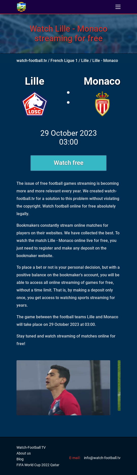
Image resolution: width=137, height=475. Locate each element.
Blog (20, 459)
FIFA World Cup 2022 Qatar (37, 465)
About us (23, 453)
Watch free (68, 162)
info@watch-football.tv (102, 458)
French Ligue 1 (64, 60)
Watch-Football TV (31, 447)
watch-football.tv (31, 60)
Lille (85, 60)
